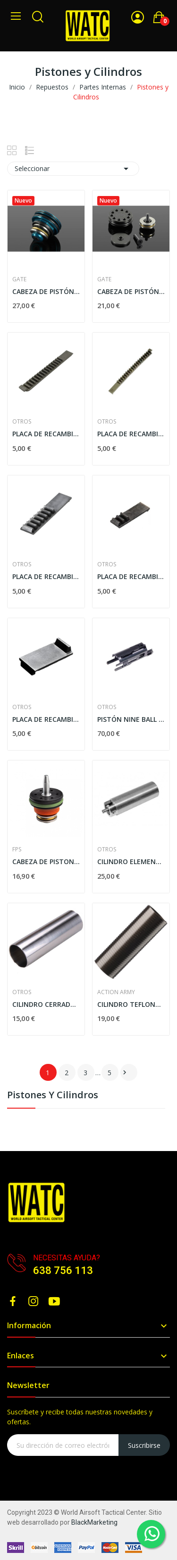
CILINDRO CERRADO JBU (46, 1004)
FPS (16, 849)
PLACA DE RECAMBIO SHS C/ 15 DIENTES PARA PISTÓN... (46, 433)
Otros (21, 422)
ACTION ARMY (116, 992)
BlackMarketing (94, 1522)
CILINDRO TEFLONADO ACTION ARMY (131, 1004)
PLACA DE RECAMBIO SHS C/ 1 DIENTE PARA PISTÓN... (46, 719)
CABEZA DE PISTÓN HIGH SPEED (131, 291)
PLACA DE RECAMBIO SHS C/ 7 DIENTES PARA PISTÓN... (46, 576)
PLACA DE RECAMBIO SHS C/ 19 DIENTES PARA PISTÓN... (131, 433)
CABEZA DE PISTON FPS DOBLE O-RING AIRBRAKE (46, 861)
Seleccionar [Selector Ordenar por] (73, 168)
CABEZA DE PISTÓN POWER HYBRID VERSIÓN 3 (46, 291)
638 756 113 (63, 1270)
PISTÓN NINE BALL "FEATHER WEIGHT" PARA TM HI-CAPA (131, 719)
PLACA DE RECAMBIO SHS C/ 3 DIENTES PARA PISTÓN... (131, 576)
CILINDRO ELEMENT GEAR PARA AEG (131, 861)
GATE (19, 279)
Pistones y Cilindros (52, 1095)
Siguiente (124, 1072)
